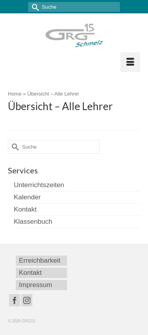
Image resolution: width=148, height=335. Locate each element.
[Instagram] (26, 300)
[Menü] (130, 62)
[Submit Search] (34, 7)
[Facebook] (14, 300)
